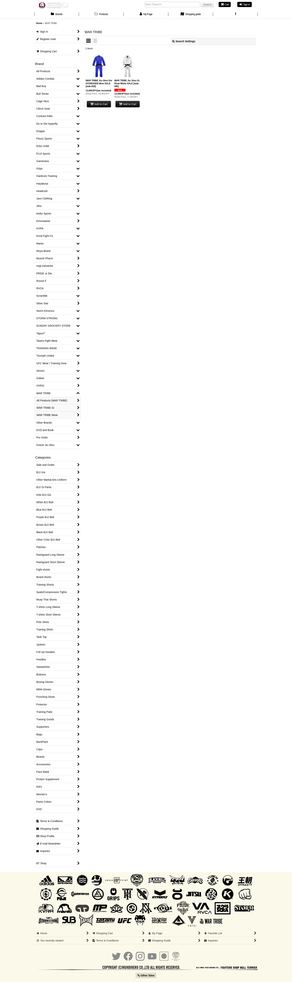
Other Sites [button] (146, 975)
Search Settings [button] (183, 41)
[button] (235, 14)
